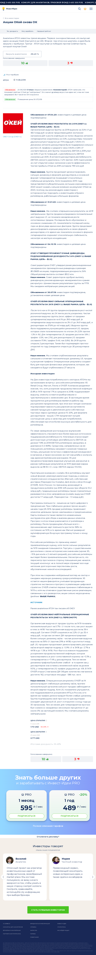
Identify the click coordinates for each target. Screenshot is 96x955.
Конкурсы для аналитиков (13, 927)
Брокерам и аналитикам (12, 930)
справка (33, 927)
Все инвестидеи (12, 18)
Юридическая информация (40, 923)
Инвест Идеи (61, 923)
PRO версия (85, 8)
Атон (6, 80)
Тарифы (33, 933)
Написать (33, 930)
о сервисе (6, 923)
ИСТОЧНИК (36, 602)
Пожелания (34, 937)
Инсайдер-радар (63, 930)
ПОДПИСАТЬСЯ (26, 816)
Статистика (61, 927)
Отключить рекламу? (48, 836)
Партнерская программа (12, 933)
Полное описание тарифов (48, 826)
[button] (3, 876)
